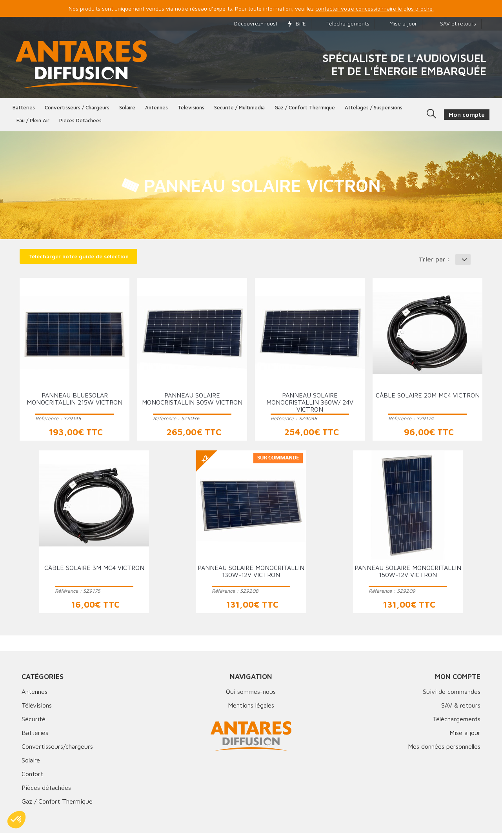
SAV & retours (460, 705)
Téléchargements (342, 23)
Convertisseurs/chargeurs (57, 746)
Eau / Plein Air (32, 120)
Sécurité (33, 718)
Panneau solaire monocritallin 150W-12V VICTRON (408, 571)
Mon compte (457, 676)
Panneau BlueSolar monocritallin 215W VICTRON (74, 399)
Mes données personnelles (444, 746)
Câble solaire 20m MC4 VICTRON (428, 395)
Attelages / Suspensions (373, 107)
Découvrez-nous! (252, 23)
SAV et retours (451, 23)
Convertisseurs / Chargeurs (77, 107)
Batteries (24, 107)
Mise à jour (398, 23)
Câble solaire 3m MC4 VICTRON (94, 567)
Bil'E (297, 23)
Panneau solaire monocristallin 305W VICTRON (192, 399)
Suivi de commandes (451, 691)
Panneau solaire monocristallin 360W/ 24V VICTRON (309, 402)
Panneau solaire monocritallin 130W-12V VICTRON (251, 571)
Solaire (127, 107)
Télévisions (191, 107)
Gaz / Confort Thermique (57, 801)
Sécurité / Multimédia (239, 107)
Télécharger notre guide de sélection (78, 256)
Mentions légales (251, 705)
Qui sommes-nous (251, 691)
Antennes (156, 107)
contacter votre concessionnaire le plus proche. (374, 8)
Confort (32, 773)
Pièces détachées (80, 120)
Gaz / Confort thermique (305, 107)
